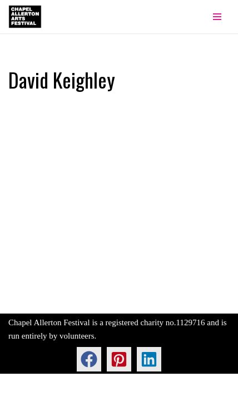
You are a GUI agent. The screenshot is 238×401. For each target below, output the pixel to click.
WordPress (91, 389)
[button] (89, 359)
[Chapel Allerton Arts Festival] (25, 16)
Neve (17, 389)
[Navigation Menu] (217, 17)
